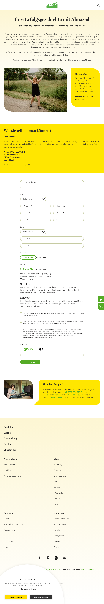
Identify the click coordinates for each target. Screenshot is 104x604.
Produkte (9, 427)
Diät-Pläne (7, 470)
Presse (56, 547)
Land (23, 227)
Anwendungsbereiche (12, 476)
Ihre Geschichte (31, 182)
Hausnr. (60, 213)
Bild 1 (23, 252)
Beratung (9, 513)
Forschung (58, 530)
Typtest (6, 518)
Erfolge (8, 444)
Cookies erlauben (16, 597)
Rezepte (57, 487)
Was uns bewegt (60, 524)
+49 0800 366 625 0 (73, 392)
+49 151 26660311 (75, 394)
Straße (27, 213)
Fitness (56, 504)
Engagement (59, 535)
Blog (56, 459)
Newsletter (8, 547)
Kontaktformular (55, 397)
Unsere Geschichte (61, 518)
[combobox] (33, 199)
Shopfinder (10, 449)
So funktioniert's (10, 464)
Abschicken (30, 362)
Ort (58, 220)
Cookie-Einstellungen (41, 597)
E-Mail (27, 239)
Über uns (59, 513)
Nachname (61, 206)
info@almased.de (88, 569)
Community (8, 541)
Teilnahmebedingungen (38, 313)
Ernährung (58, 464)
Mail (47, 394)
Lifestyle (57, 498)
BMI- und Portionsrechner (14, 524)
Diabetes (57, 470)
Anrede (24, 194)
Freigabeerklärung (29, 338)
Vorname (28, 206)
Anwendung (10, 438)
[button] (41, 350)
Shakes (56, 481)
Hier (46, 60)
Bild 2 (22, 264)
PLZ (26, 220)
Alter (26, 246)
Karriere (57, 541)
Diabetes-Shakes (60, 476)
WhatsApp (57, 394)
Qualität (8, 432)
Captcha (24, 344)
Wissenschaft (59, 493)
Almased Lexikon (10, 530)
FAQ (5, 535)
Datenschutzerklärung (28, 589)
